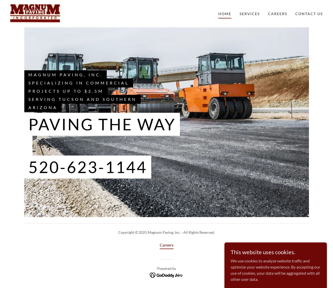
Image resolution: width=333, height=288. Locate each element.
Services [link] (250, 14)
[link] (35, 13)
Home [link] (224, 14)
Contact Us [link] (309, 14)
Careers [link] (277, 14)
